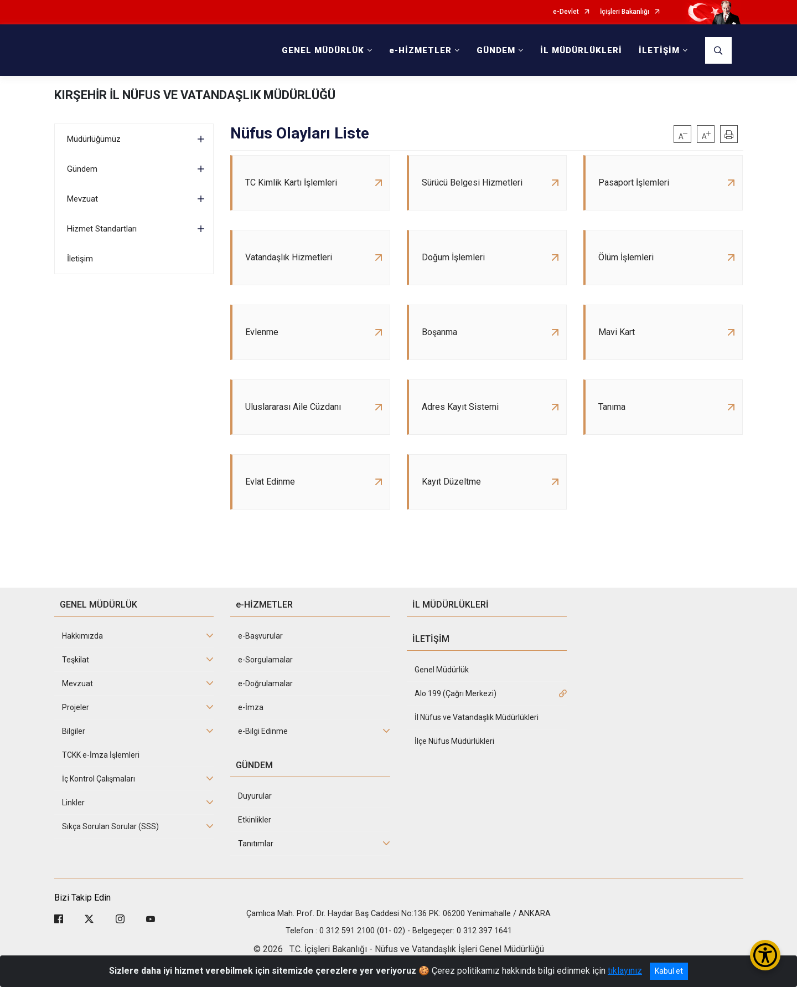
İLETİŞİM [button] (659, 50)
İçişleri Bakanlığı (624, 12)
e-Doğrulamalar (265, 683)
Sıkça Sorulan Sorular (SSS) (110, 826)
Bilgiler (73, 731)
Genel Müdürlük (442, 669)
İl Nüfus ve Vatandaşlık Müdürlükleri (477, 717)
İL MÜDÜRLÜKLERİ (581, 50)
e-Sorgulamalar (265, 659)
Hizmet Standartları (102, 229)
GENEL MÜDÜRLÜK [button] (323, 50)
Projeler (75, 707)
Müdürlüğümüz (94, 139)
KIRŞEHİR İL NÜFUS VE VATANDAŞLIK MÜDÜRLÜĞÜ (194, 95)
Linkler (73, 802)
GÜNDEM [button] (496, 50)
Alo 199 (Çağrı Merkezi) (455, 693)
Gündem (82, 169)
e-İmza (250, 707)
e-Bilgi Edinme (263, 731)
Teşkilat (75, 659)
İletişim (80, 259)
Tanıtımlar (255, 843)
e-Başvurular (260, 635)
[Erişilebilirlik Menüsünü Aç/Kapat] (765, 955)
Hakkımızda (82, 635)
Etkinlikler (254, 819)
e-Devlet (566, 12)
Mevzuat (82, 199)
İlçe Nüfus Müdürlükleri (454, 741)
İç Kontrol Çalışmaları (98, 778)
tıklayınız (625, 970)
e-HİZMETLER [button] (420, 50)
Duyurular (255, 795)
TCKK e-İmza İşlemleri (100, 754)
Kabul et (669, 971)
